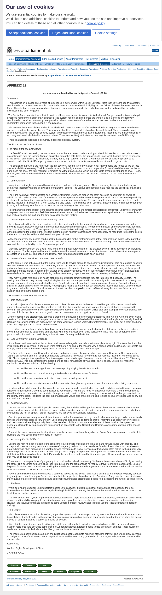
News (129, 64)
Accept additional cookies (27, 33)
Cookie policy (106, 585)
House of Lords (35, 64)
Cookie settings (106, 33)
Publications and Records (67, 69)
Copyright (84, 585)
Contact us (154, 46)
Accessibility (116, 46)
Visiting (104, 59)
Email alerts (129, 46)
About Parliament (74, 59)
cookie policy (96, 23)
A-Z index (10, 585)
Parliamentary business (28, 59)
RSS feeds (142, 46)
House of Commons (17, 64)
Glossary (20, 585)
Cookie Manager (118, 585)
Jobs (59, 585)
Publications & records (98, 64)
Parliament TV (117, 64)
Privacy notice (94, 585)
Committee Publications (89, 69)
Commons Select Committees (140, 69)
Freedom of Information (46, 585)
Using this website (71, 585)
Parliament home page (26, 69)
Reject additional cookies (70, 33)
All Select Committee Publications (113, 69)
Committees (79, 64)
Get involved (92, 59)
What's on (49, 64)
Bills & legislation (64, 64)
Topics (137, 64)
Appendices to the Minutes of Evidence (69, 75)
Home (11, 59)
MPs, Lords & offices (52, 59)
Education (115, 59)
